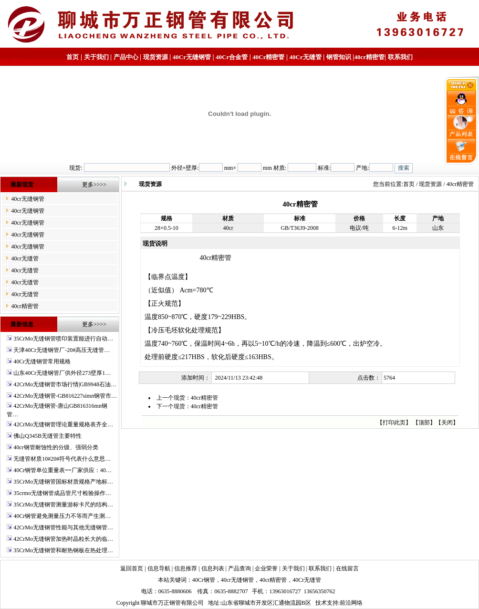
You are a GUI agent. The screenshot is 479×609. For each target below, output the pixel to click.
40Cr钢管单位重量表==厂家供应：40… (62, 470)
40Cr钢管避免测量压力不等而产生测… (62, 516)
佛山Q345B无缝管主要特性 (47, 436)
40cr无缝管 (24, 258)
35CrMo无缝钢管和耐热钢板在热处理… (63, 550)
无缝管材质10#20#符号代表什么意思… (62, 458)
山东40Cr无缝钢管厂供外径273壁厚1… (62, 373)
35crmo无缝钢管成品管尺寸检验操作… (62, 493)
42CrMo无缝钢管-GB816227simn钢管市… (65, 395)
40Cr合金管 (232, 57)
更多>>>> (94, 184)
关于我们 (96, 57)
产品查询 (239, 568)
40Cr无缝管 (306, 580)
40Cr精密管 (268, 57)
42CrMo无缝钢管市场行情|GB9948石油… (64, 384)
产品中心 (126, 57)
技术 (321, 602)
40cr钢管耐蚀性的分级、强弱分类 (55, 447)
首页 (72, 57)
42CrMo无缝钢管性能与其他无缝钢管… (63, 527)
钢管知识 (338, 57)
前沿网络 (351, 602)
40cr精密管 (369, 57)
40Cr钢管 (203, 580)
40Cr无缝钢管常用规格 (42, 361)
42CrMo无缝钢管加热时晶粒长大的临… (63, 539)
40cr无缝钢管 (27, 199)
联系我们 (400, 57)
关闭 (447, 422)
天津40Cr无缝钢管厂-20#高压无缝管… (61, 350)
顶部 (424, 422)
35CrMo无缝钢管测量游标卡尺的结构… (63, 504)
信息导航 (158, 568)
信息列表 (212, 568)
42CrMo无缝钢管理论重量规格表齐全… (63, 424)
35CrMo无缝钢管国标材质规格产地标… (63, 481)
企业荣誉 (266, 568)
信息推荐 (185, 568)
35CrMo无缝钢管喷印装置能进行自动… (63, 338)
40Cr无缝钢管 (192, 57)
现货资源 (155, 57)
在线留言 (347, 568)
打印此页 (394, 422)
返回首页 (131, 568)
